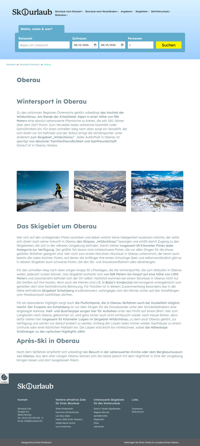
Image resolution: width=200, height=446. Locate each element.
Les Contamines (63, 426)
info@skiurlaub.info (33, 421)
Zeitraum (79, 38)
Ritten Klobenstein (64, 408)
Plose (96, 423)
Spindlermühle (100, 416)
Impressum (137, 408)
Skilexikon (60, 15)
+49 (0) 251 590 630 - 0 (32, 418)
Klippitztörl (99, 419)
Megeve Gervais (101, 412)
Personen (135, 38)
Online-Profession (43, 442)
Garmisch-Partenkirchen (67, 412)
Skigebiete (141, 11)
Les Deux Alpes (63, 416)
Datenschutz (138, 411)
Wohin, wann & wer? (36, 29)
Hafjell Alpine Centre (65, 423)
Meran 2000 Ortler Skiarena (69, 419)
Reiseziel (25, 38)
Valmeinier (99, 426)
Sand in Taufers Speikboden (107, 408)
